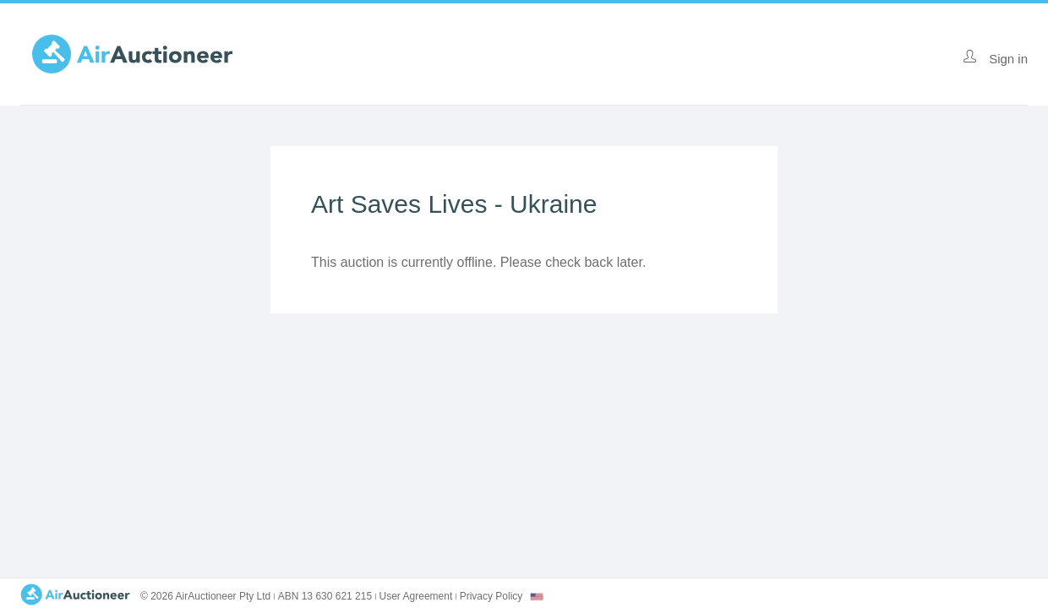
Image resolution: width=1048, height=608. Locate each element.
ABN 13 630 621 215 (325, 596)
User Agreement (416, 596)
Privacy (491, 596)
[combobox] (536, 596)
